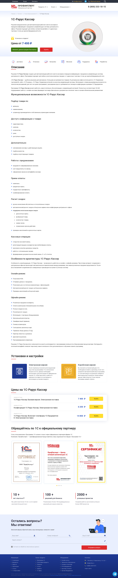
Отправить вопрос (94, 547)
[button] (56, 485)
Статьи (14, 568)
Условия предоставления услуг (74, 575)
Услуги (53, 7)
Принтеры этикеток (67, 568)
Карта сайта (88, 568)
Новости (14, 564)
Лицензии (39, 564)
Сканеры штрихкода (67, 564)
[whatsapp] (85, 1)
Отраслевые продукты (43, 562)
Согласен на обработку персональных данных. (26, 546)
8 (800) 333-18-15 (91, 565)
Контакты (35, 1)
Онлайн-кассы (65, 560)
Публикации (15, 566)
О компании (15, 560)
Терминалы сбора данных (68, 562)
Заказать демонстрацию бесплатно (24, 49)
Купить (46, 49)
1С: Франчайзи (16, 570)
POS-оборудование (66, 566)
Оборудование (64, 7)
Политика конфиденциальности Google (58, 575)
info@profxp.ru (78, 1)
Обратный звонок (94, 1)
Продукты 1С (42, 7)
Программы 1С (41, 560)
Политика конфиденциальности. (65, 573)
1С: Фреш (39, 570)
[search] (105, 1)
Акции (25, 1)
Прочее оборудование (67, 570)
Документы (15, 562)
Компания (15, 1)
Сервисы (39, 568)
